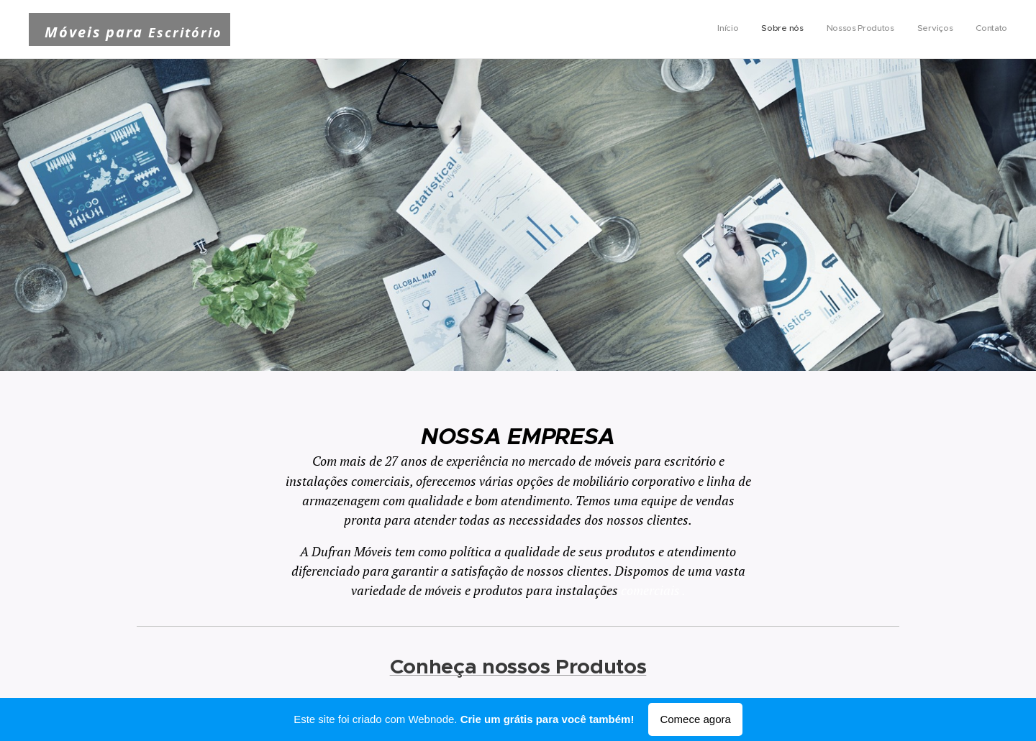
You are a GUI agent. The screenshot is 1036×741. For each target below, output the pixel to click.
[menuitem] (919, 29)
